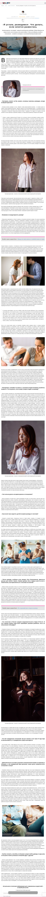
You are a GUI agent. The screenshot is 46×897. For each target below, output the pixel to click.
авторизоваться (37, 18)
